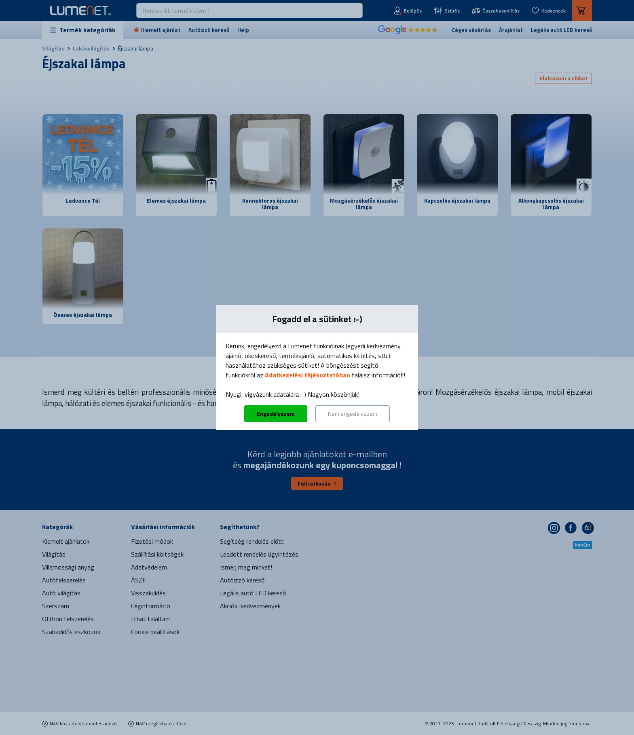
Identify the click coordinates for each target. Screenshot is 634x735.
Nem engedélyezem (352, 413)
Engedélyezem (276, 413)
